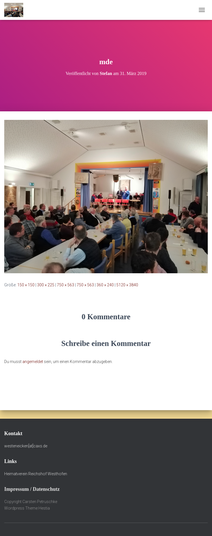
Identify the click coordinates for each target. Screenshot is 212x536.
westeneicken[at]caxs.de (25, 446)
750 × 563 (65, 285)
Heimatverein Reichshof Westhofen (35, 474)
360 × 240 (105, 285)
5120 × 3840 (127, 285)
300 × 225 (45, 285)
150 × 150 (26, 285)
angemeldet (32, 361)
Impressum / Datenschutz (32, 489)
